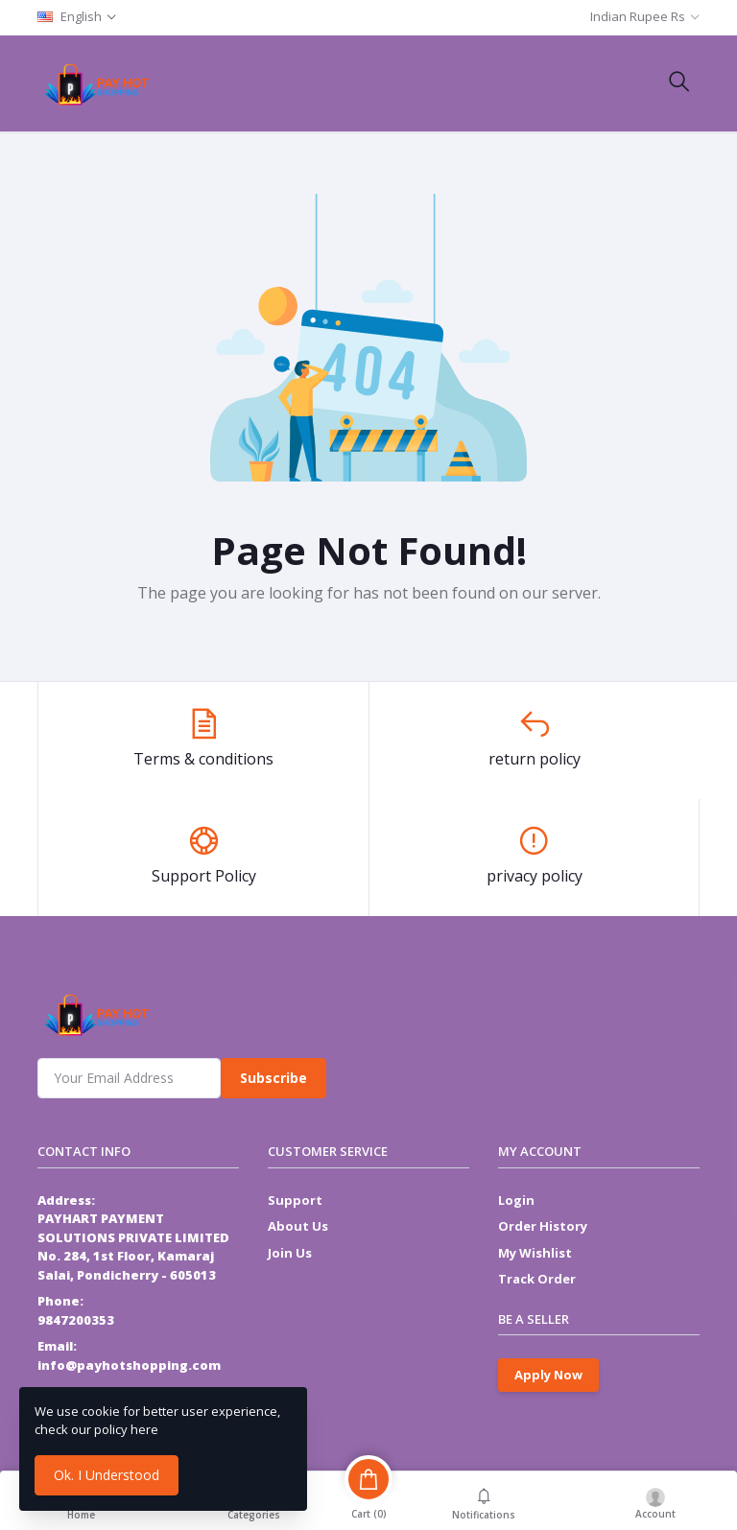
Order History (542, 1226)
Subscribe (273, 1078)
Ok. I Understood (106, 1475)
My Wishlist (535, 1252)
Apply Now (548, 1374)
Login (516, 1200)
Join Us (290, 1252)
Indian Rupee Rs (637, 16)
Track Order (537, 1278)
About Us (298, 1226)
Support (295, 1200)
